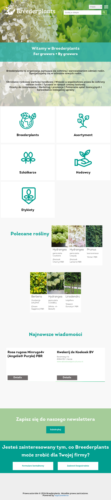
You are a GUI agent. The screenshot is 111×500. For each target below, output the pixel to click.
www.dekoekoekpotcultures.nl (70, 362)
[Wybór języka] (95, 7)
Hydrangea (60, 249)
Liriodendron (73, 296)
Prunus (91, 249)
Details (17, 377)
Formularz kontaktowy (33, 466)
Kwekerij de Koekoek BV (75, 352)
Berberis (36, 296)
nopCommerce (61, 496)
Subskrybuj (55, 430)
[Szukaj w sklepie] (83, 12)
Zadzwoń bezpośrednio (78, 466)
